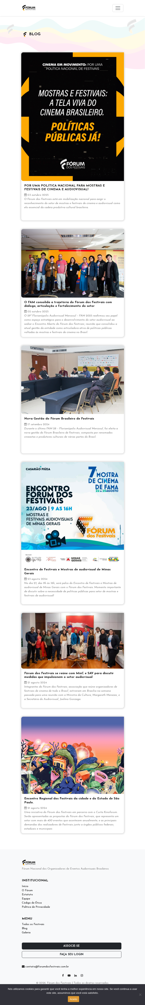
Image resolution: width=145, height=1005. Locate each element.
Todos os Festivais (33, 924)
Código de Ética (32, 902)
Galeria (26, 932)
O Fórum (27, 890)
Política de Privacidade (36, 907)
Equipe (26, 898)
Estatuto (27, 894)
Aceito (73, 999)
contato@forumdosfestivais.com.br (45, 966)
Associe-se (71, 946)
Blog (24, 928)
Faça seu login (71, 954)
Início (25, 886)
